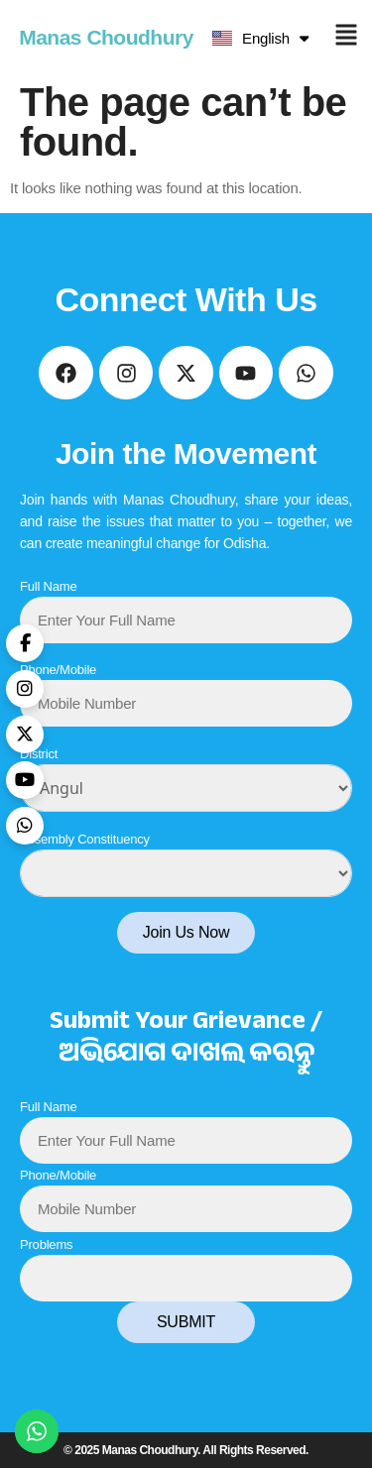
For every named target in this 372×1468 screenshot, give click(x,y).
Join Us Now (186, 932)
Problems (46, 1244)
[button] (345, 37)
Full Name (48, 586)
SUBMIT (186, 1321)
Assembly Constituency (85, 839)
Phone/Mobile (58, 669)
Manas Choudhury (106, 37)
